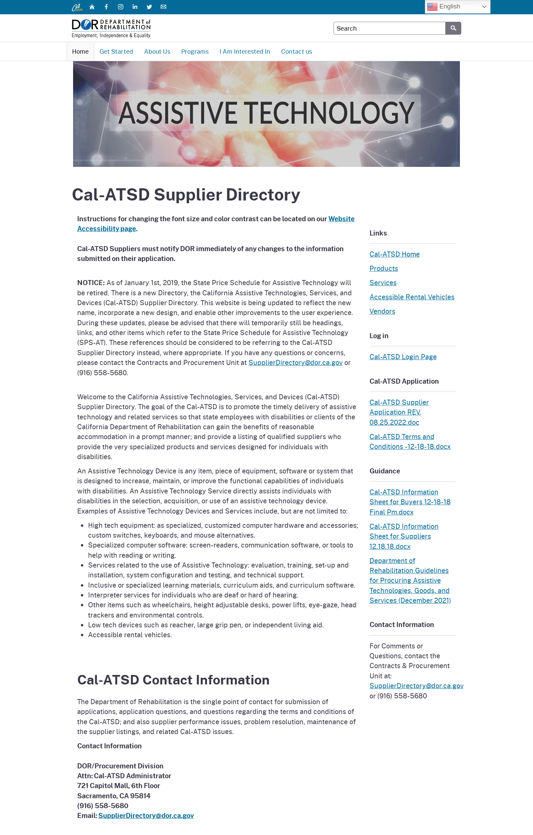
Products (383, 268)
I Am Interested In (245, 51)
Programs (195, 51)
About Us (157, 51)
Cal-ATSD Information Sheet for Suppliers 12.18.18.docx (404, 536)
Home (80, 51)
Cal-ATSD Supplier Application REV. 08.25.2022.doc (399, 412)
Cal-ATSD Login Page (403, 356)
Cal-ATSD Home (394, 254)
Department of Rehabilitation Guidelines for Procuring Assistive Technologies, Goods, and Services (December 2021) (410, 580)
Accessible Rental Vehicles (411, 296)
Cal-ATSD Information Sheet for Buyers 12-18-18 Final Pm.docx (410, 502)
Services (383, 282)
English (443, 6)
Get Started (116, 51)
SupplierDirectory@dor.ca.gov (295, 362)
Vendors (382, 311)
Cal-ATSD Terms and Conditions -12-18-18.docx (410, 441)
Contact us (296, 51)
